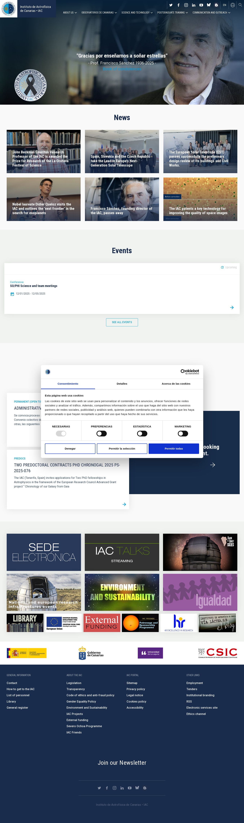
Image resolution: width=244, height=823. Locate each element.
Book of (110, 69)
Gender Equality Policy (81, 701)
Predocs (19, 458)
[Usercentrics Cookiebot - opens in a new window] (183, 372)
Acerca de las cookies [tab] (176, 383)
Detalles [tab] (122, 383)
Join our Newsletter (122, 762)
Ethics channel (196, 714)
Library (11, 701)
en (224, 5)
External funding (77, 720)
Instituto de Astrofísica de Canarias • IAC (35, 9)
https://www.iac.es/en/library (25, 623)
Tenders (191, 689)
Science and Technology (136, 12)
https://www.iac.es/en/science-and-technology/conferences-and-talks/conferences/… (200, 552)
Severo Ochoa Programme (84, 726)
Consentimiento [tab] (68, 383)
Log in (232, 5)
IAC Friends (74, 732)
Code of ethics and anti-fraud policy (90, 695)
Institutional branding (200, 695)
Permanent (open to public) (32, 401)
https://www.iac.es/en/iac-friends (140, 623)
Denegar (70, 448)
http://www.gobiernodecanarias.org (91, 653)
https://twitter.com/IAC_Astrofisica (171, 5)
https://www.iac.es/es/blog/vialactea (216, 5)
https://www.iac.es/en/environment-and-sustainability (122, 592)
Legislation (74, 683)
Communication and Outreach (210, 12)
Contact (12, 683)
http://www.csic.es (217, 653)
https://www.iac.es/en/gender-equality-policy (200, 592)
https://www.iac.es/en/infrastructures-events (44, 592)
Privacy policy (136, 689)
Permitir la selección (122, 448)
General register (17, 707)
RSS (189, 701)
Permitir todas (174, 448)
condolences (129, 69)
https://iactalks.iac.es (122, 552)
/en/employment (212, 465)
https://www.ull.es (151, 653)
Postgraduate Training (171, 12)
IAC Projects (75, 714)
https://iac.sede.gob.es (44, 552)
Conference (17, 282)
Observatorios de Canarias (98, 12)
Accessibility (135, 707)
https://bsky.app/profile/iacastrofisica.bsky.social (209, 5)
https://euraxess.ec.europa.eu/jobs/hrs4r (178, 623)
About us (68, 12)
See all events (122, 322)
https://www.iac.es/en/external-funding (101, 623)
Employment (194, 683)
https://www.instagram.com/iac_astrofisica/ (186, 5)
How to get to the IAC (21, 689)
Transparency (76, 689)
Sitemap (132, 683)
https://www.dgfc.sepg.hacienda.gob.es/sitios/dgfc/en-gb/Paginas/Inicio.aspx (63, 623)
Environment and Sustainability (87, 707)
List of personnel (18, 695)
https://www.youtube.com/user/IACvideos (201, 5)
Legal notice (135, 695)
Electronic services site (201, 707)
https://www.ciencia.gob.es (27, 653)
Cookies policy (136, 701)
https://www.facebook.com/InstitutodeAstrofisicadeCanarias (178, 5)
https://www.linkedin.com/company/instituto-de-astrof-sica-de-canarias (193, 5)
